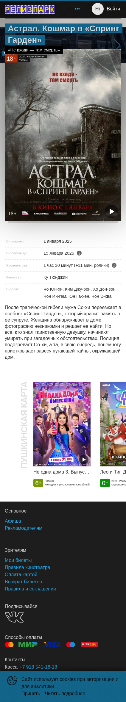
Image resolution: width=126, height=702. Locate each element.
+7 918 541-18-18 (38, 667)
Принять (30, 693)
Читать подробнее (65, 693)
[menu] (71, 9)
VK (14, 617)
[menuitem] (77, 9)
